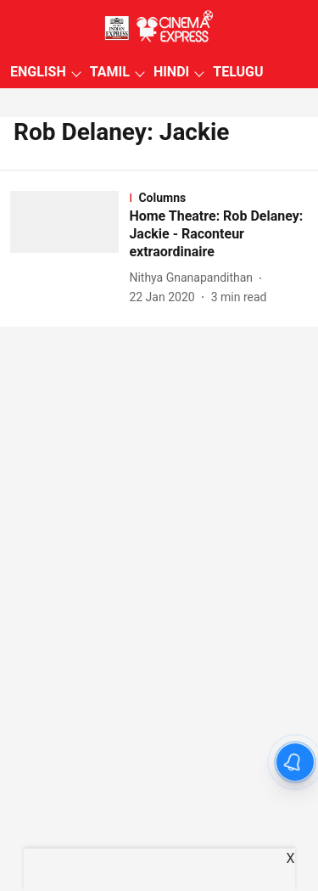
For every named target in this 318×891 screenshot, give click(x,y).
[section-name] (218, 198)
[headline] (218, 234)
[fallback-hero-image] (69, 248)
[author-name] (194, 278)
